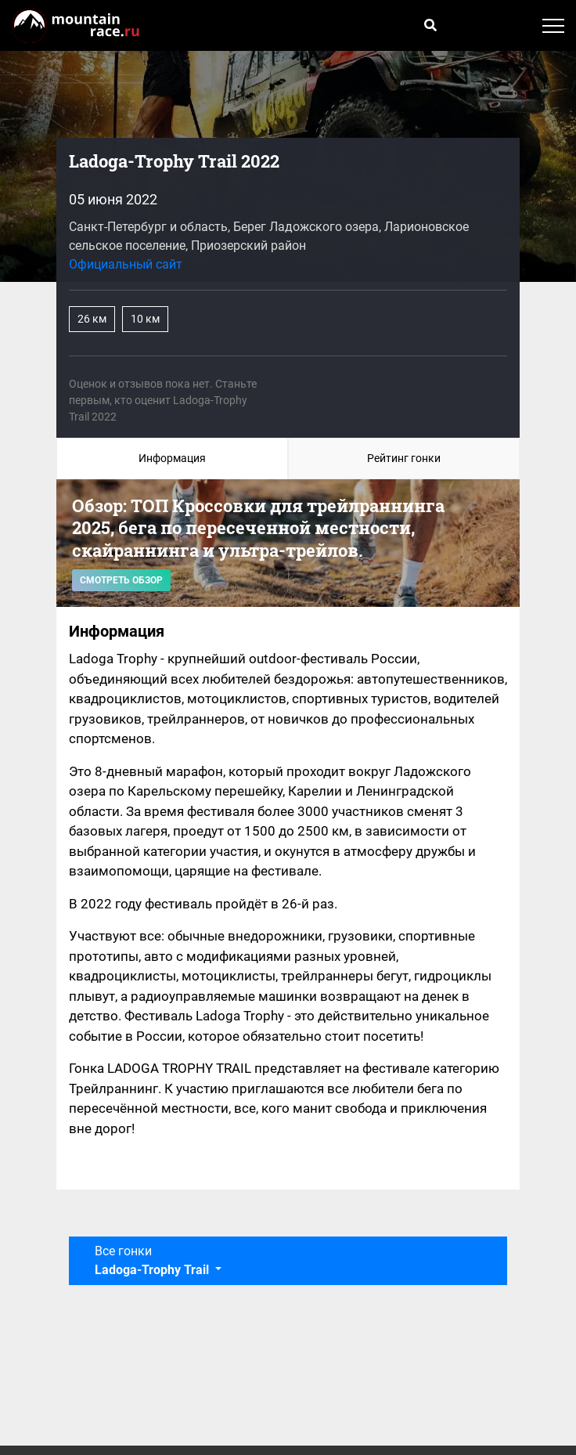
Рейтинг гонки (404, 458)
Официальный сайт (125, 264)
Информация (172, 458)
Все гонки (153, 1260)
